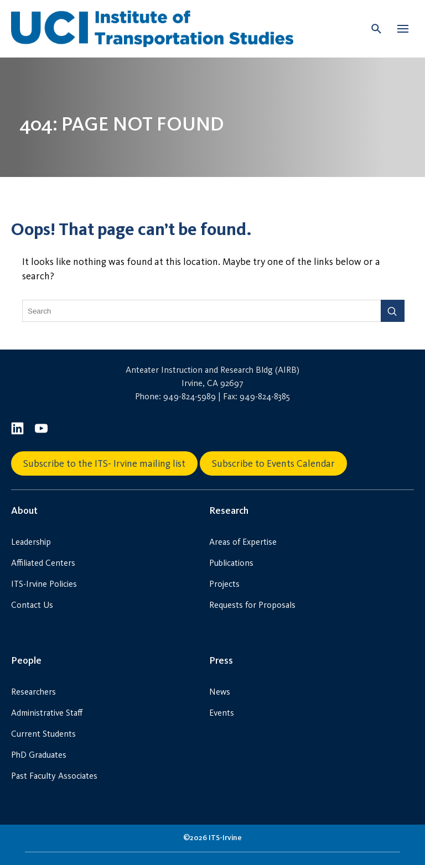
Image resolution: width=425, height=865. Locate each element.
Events (221, 712)
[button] (403, 29)
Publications (231, 562)
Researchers (33, 691)
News (219, 691)
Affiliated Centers (43, 562)
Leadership (31, 541)
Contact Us (32, 605)
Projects (224, 584)
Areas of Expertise (243, 541)
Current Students (43, 733)
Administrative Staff (46, 712)
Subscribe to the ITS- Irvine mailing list (104, 463)
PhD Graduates (38, 754)
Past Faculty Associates (54, 775)
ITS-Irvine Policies (44, 584)
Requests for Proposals (252, 605)
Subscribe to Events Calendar (273, 463)
